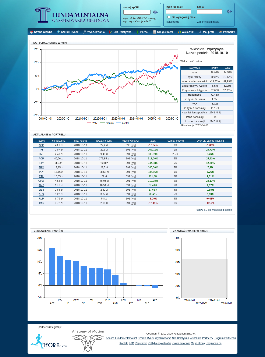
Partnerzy (207, 338)
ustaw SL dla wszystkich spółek (214, 209)
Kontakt (124, 343)
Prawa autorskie (181, 343)
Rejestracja (172, 21)
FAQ (131, 343)
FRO (41, 167)
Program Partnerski (225, 338)
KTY (41, 163)
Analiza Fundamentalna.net (121, 338)
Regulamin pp (214, 343)
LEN (41, 189)
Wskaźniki (195, 338)
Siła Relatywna (180, 338)
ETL (41, 176)
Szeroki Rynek (146, 338)
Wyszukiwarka (163, 338)
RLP (41, 198)
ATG (41, 194)
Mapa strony (198, 343)
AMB (41, 185)
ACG (41, 145)
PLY (41, 171)
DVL (41, 154)
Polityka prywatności (159, 343)
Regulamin (141, 343)
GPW (41, 180)
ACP (41, 158)
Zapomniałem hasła (208, 21)
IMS (41, 203)
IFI (41, 149)
